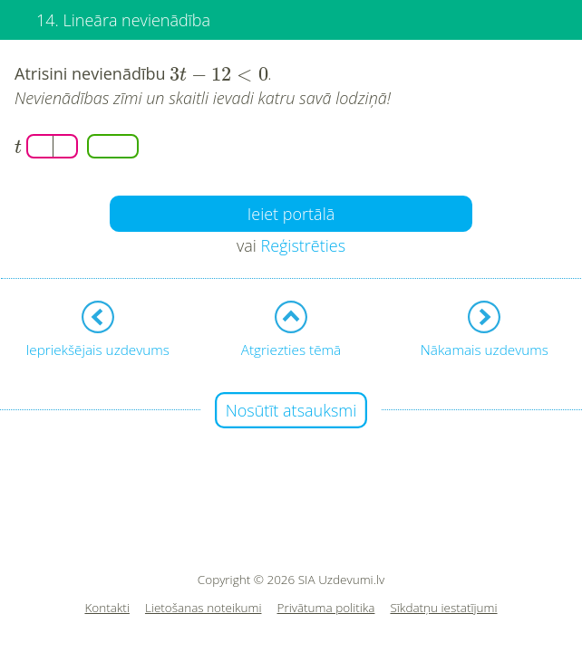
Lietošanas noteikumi (203, 608)
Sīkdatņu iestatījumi (443, 608)
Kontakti (107, 608)
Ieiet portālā (291, 214)
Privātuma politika (326, 608)
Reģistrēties (302, 245)
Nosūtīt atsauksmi (291, 410)
